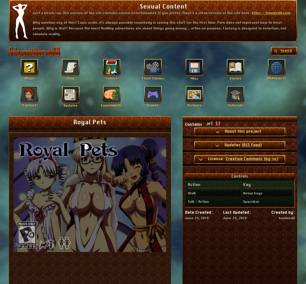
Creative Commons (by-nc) (252, 159)
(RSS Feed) (252, 145)
